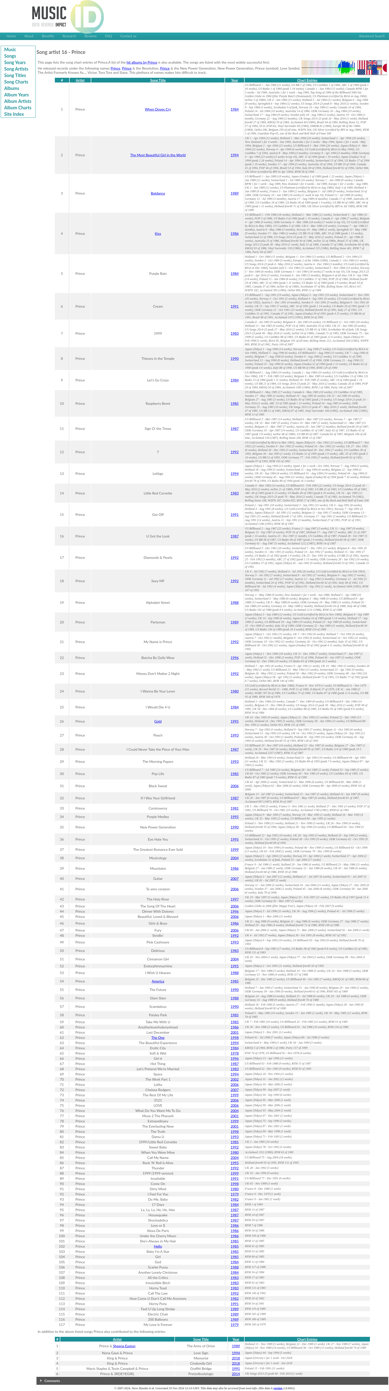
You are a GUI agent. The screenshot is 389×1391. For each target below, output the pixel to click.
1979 (235, 1194)
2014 (236, 1374)
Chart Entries (307, 80)
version (277, 1388)
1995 (235, 721)
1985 (235, 403)
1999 (235, 849)
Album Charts (17, 107)
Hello (158, 1246)
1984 (235, 109)
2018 (236, 1358)
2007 (235, 878)
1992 (235, 452)
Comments (52, 1381)
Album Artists (17, 101)
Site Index (14, 114)
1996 (235, 657)
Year (234, 80)
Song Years (15, 62)
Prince (115, 68)
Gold (158, 721)
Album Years (16, 94)
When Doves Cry (158, 109)
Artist (80, 80)
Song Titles (15, 75)
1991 (235, 306)
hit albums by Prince (142, 62)
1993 (235, 735)
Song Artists (16, 69)
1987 (235, 428)
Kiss (158, 233)
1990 (235, 358)
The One (157, 1037)
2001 (235, 1032)
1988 (235, 602)
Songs (10, 56)
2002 (235, 1079)
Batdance (158, 193)
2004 (235, 858)
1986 (235, 233)
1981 (235, 808)
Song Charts (16, 81)
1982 (235, 1199)
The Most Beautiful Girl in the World (158, 155)
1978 (235, 1053)
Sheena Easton (124, 1346)
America (158, 981)
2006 (235, 786)
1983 (235, 333)
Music (10, 49)
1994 (235, 155)
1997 (235, 899)
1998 (235, 1037)
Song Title (158, 80)
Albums (11, 88)
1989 (235, 193)
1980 (235, 691)
